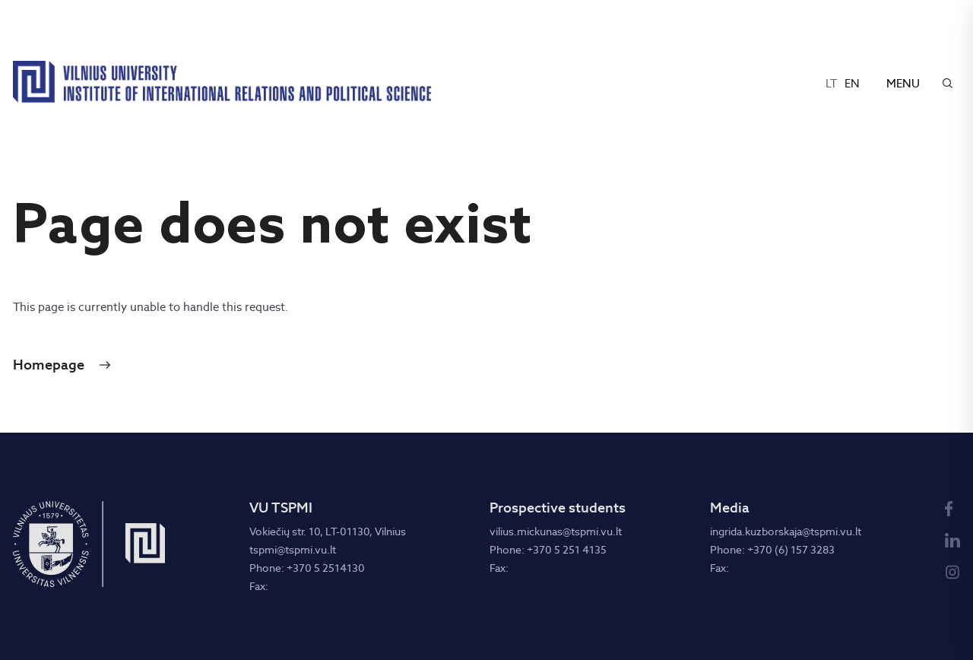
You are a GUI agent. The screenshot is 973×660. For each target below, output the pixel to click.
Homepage (48, 365)
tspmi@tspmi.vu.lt (292, 549)
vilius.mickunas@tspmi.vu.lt (556, 531)
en (852, 83)
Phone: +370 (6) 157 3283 (772, 549)
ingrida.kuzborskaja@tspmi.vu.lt (785, 531)
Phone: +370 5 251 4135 (548, 549)
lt (831, 83)
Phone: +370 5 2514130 (307, 568)
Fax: (258, 586)
